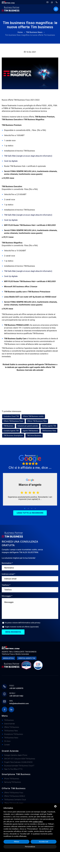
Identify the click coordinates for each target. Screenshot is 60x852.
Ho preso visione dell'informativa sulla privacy (22, 623)
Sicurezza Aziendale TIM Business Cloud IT (19, 766)
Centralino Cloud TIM (11, 416)
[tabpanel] (30, 489)
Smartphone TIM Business (13, 734)
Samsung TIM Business (12, 782)
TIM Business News (34, 32)
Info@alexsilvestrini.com (19, 703)
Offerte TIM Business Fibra (37, 421)
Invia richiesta (13, 632)
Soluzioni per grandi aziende (27, 426)
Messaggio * (7, 596)
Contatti (7, 745)
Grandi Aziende (9, 724)
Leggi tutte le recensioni (30, 513)
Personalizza (30, 847)
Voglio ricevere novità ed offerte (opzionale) (22, 627)
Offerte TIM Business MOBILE (14, 796)
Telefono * (6, 585)
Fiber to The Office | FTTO (13, 769)
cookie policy (38, 821)
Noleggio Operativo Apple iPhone (15, 755)
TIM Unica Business (34, 435)
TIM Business (8, 426)
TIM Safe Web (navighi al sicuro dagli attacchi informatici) (28, 156)
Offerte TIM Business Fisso (13, 421)
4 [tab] (35, 508)
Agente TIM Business (30, 431)
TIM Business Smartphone (13, 435)
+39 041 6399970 (16, 688)
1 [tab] (25, 508)
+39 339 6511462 (16, 696)
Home (20, 32)
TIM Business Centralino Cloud (15, 800)
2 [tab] (28, 508)
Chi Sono (7, 741)
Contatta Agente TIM (11, 431)
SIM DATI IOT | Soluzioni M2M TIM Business (19, 759)
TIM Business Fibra (49, 431)
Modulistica (8, 658)
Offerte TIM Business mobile (33, 416)
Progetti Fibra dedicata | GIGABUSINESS (18, 762)
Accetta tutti (43, 842)
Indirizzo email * (8, 574)
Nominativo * (7, 563)
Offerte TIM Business (11, 727)
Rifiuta (16, 842)
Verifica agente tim (26, 658)
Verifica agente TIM (49, 426)
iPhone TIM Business (11, 779)
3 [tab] (32, 508)
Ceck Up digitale (11, 161)
